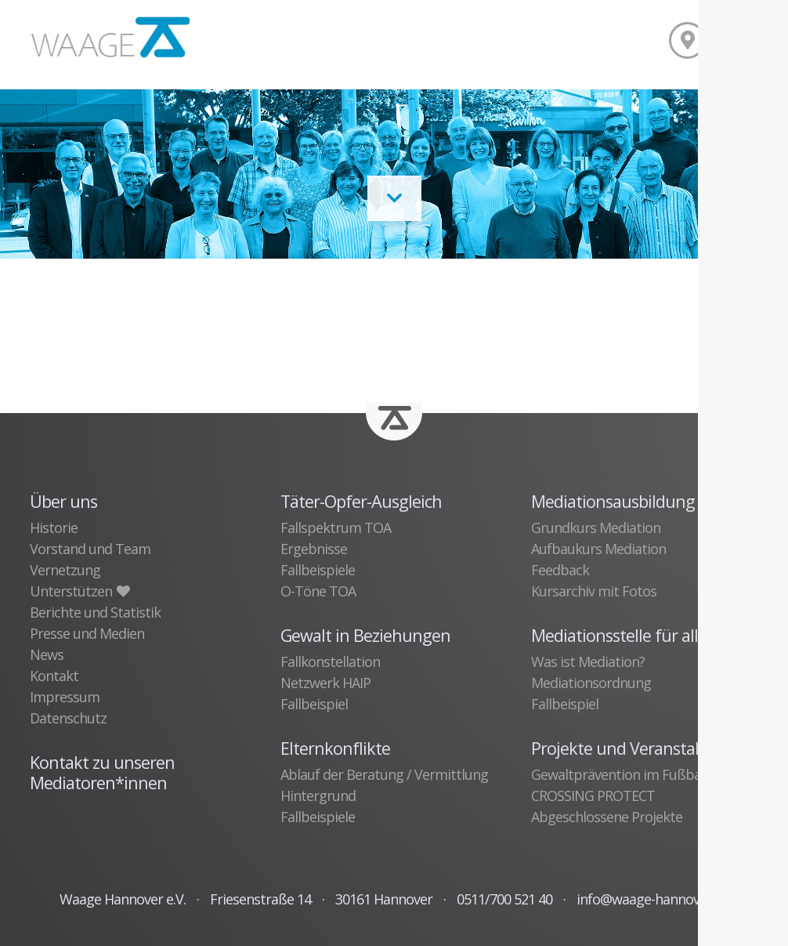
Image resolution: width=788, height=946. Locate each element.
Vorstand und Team (90, 548)
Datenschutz (68, 718)
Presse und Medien (87, 633)
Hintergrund (318, 795)
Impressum (64, 696)
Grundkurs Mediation (595, 527)
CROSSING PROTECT (593, 795)
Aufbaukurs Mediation (598, 548)
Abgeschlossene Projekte (606, 816)
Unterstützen (79, 591)
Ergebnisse (313, 548)
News (46, 654)
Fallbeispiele (317, 569)
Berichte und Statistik (95, 612)
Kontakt (54, 675)
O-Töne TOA (318, 591)
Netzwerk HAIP (325, 682)
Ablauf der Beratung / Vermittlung (384, 774)
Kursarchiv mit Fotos (593, 591)
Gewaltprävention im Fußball (619, 774)
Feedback (560, 569)
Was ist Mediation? (588, 661)
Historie (54, 527)
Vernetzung (65, 569)
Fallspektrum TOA (335, 527)
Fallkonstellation (330, 661)
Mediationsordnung (591, 682)
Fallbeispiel (314, 703)
